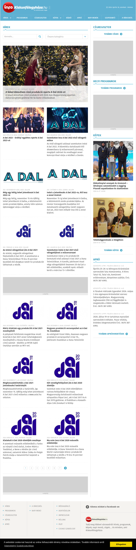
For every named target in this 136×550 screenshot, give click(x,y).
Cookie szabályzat (67, 528)
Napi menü (36, 510)
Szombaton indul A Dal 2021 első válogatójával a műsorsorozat (62, 251)
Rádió (68, 17)
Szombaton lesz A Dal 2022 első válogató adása (66, 139)
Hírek (5, 17)
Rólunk (62, 519)
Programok (22, 17)
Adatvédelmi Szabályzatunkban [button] (19, 546)
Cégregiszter (40, 17)
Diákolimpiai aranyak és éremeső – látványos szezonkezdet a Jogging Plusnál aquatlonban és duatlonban (110, 186)
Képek (55, 17)
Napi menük (93, 17)
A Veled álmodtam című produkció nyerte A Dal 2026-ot (35, 92)
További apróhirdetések (111, 334)
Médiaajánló (64, 506)
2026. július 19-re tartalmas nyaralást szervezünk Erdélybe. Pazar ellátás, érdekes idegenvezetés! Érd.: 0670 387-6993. (111, 321)
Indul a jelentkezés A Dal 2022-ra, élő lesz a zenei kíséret (67, 194)
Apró (79, 17)
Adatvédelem (64, 510)
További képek (111, 250)
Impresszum (64, 515)
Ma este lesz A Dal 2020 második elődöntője (62, 442)
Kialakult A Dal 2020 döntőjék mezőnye (22, 440)
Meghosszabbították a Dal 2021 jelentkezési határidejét (18, 384)
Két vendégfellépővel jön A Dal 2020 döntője (64, 384)
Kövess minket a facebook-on (104, 507)
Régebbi (65, 468)
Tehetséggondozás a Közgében (108, 240)
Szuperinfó (110, 17)
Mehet (40, 36)
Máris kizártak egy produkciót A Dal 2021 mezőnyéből (22, 330)
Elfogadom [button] (121, 544)
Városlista (49, 7)
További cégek (111, 34)
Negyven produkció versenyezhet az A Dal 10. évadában (67, 330)
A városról (127, 17)
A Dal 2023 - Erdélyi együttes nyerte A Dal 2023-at (23, 139)
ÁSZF (61, 524)
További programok (111, 88)
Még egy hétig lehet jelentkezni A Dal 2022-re (21, 194)
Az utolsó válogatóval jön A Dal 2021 (20, 250)
